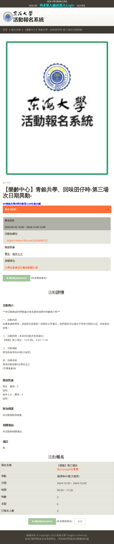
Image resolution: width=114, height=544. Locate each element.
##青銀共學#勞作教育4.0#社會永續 (22, 203)
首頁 (5, 29)
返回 (80, 521)
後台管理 (81, 5)
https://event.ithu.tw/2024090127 (27, 240)
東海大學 (33, 5)
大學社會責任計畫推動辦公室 (21, 267)
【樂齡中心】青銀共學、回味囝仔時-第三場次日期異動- (53, 29)
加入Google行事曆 (67, 469)
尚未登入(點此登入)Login (57, 5)
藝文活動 (16, 29)
